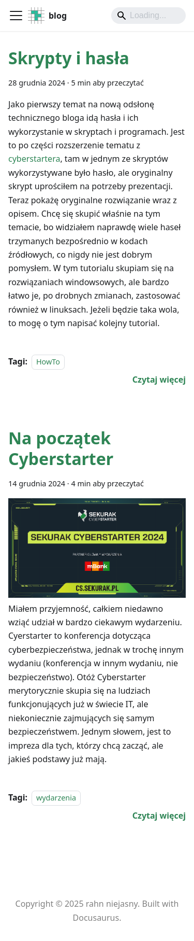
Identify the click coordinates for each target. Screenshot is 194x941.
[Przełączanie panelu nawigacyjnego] (16, 15)
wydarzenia (56, 798)
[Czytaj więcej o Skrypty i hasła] (159, 379)
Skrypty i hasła (68, 58)
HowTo (48, 362)
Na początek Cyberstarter (60, 448)
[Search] (148, 15)
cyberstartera (34, 158)
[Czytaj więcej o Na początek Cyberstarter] (159, 815)
